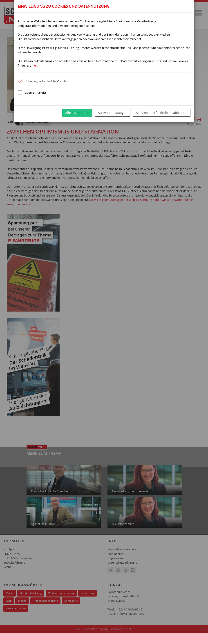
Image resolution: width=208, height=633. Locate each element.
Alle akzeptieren (77, 113)
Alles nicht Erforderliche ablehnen (162, 113)
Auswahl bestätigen (112, 113)
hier (34, 65)
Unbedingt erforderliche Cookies (43, 81)
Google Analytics (32, 92)
